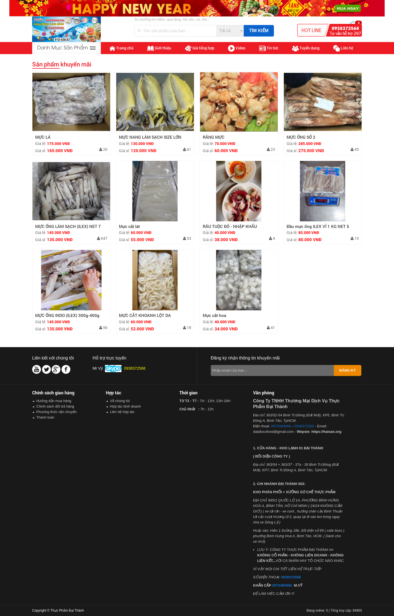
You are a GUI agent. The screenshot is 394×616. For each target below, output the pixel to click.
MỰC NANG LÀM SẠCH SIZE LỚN (150, 137)
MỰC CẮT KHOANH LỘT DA (145, 315)
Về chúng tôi (120, 401)
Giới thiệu (159, 48)
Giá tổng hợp (199, 48)
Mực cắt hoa (214, 315)
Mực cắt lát (129, 226)
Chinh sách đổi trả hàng (55, 406)
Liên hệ (343, 48)
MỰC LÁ (43, 137)
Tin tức (268, 48)
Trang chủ (121, 48)
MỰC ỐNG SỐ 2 (301, 137)
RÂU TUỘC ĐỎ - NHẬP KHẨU (230, 226)
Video (236, 48)
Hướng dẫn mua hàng (53, 401)
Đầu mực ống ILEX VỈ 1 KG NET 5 (318, 226)
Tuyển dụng (306, 48)
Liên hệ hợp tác (122, 412)
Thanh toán (45, 417)
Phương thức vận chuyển (56, 412)
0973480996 (281, 426)
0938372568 (304, 426)
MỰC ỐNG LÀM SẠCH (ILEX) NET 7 (68, 226)
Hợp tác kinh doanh (125, 406)
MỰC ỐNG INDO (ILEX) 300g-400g (67, 315)
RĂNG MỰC (213, 137)
